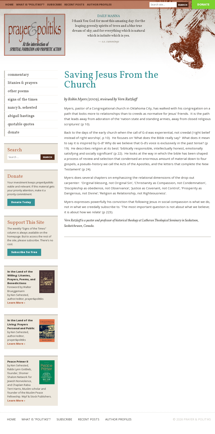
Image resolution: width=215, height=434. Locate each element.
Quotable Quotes (21, 124)
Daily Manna (108, 16)
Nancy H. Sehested (22, 107)
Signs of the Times (22, 99)
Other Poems (18, 91)
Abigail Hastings (21, 116)
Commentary (18, 74)
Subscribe (54, 4)
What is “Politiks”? (30, 4)
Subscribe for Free (24, 252)
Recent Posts (74, 4)
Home (9, 4)
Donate (203, 4)
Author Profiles (99, 4)
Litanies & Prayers (22, 83)
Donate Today (21, 202)
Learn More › (16, 302)
